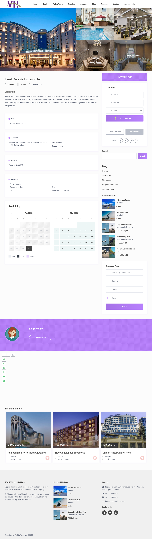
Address (13, 138)
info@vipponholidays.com (115, 501)
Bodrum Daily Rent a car (125, 249)
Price (12, 119)
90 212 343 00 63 (111, 493)
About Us (104, 4)
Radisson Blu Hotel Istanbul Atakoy (27, 452)
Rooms (11, 84)
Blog (94, 4)
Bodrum (119, 252)
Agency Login (130, 4)
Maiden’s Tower (108, 189)
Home (35, 4)
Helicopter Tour (122, 212)
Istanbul (59, 142)
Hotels (45, 4)
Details (13, 160)
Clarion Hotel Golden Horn (117, 452)
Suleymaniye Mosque (110, 185)
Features (13, 179)
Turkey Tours (58, 4)
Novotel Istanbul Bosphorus (70, 452)
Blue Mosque (107, 180)
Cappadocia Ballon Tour (125, 224)
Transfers (71, 4)
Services (83, 4)
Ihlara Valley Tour (123, 237)
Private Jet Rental (123, 200)
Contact (116, 4)
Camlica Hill (106, 176)
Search (105, 151)
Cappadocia (120, 227)
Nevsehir (129, 227)
